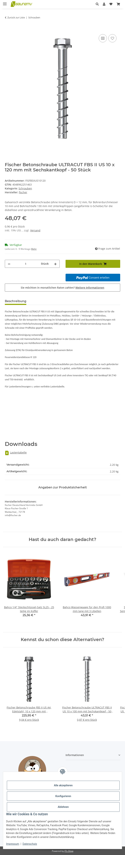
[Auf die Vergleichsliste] (103, 38)
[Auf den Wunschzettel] (112, 38)
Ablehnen (63, 806)
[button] (97, 4)
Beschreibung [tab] (15, 301)
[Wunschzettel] (110, 4)
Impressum (12, 843)
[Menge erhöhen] (55, 264)
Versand (35, 230)
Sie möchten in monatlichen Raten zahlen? (62, 287)
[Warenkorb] (118, 4)
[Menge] (25, 264)
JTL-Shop (68, 851)
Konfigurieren (63, 796)
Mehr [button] (34, 249)
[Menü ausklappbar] (5, 2)
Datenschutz (30, 843)
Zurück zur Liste (16, 17)
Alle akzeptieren (63, 785)
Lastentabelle (16, 452)
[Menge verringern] (9, 264)
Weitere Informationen (89, 287)
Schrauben (25, 188)
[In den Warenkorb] (8, 29)
